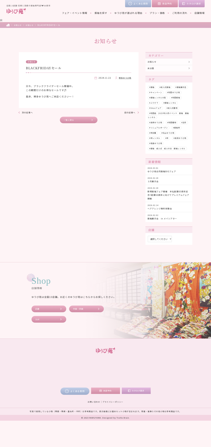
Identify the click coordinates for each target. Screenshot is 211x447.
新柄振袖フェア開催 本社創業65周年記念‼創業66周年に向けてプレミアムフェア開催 (169, 213)
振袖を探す (101, 13)
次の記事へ (28, 112)
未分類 (151, 69)
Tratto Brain (122, 444)
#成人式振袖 (167, 88)
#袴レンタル (176, 145)
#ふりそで (155, 109)
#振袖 (152, 88)
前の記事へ (128, 112)
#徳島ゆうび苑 (157, 155)
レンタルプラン (99, 393)
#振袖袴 (154, 139)
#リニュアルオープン (171, 134)
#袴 (151, 150)
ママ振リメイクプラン (103, 401)
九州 (38, 344)
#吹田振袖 (179, 104)
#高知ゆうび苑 (166, 150)
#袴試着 (167, 139)
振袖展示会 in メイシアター (169, 240)
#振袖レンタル (172, 109)
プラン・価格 (157, 13)
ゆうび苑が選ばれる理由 (128, 13)
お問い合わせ (93, 427)
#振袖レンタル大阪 (159, 104)
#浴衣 (152, 134)
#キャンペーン (175, 94)
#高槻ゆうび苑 (157, 129)
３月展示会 (169, 198)
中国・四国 (79, 333)
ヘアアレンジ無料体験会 (169, 229)
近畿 (38, 333)
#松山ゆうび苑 (157, 145)
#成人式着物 (175, 115)
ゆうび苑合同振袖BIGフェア (169, 186)
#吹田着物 (175, 129)
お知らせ (18, 25)
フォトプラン (98, 405)
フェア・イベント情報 (74, 13)
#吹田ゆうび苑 (157, 99)
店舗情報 (200, 13)
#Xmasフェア (157, 115)
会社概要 (155, 397)
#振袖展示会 (156, 94)
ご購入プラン (98, 397)
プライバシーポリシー (113, 427)
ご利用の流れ (179, 13)
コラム (154, 393)
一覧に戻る (70, 120)
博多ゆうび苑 (124, 77)
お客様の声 (156, 389)
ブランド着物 (57, 397)
